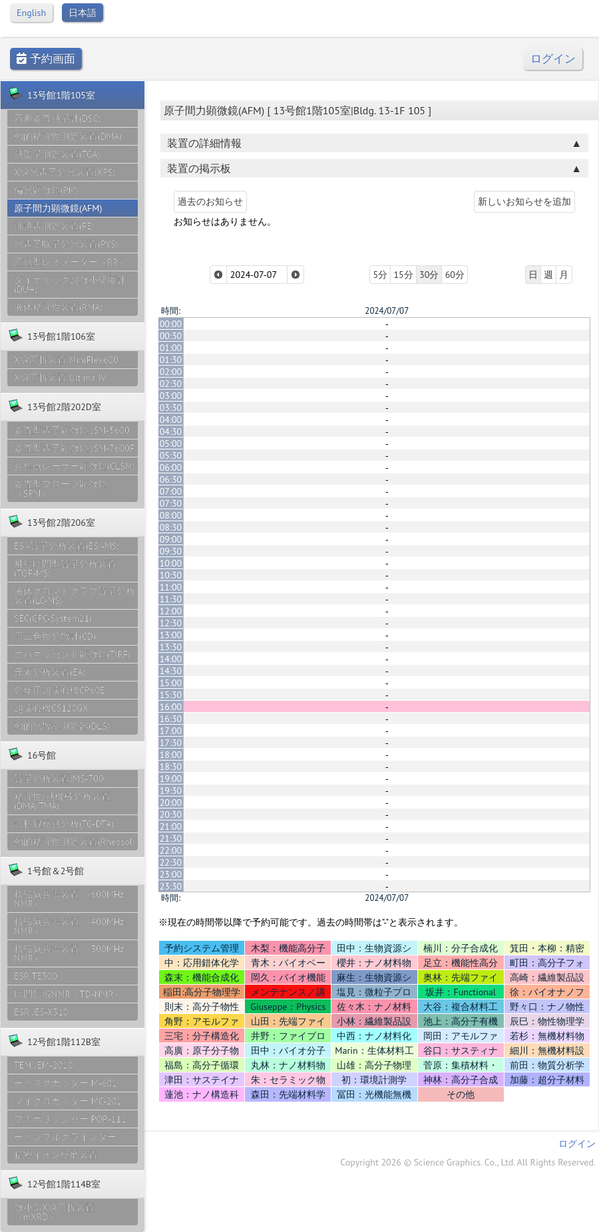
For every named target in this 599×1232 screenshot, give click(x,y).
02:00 (171, 372)
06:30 (171, 479)
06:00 (171, 467)
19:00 (171, 779)
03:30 (171, 408)
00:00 (171, 324)
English (31, 13)
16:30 (171, 719)
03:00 (171, 396)
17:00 (171, 731)
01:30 (171, 360)
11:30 (171, 599)
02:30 (171, 384)
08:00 (171, 515)
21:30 (171, 838)
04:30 (171, 431)
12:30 (171, 623)
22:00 (171, 850)
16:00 (171, 707)
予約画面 (46, 59)
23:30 (171, 886)
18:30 (171, 767)
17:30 (171, 743)
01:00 (171, 348)
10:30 (171, 575)
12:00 (171, 611)
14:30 (171, 671)
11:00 (171, 587)
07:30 (171, 503)
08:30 (171, 527)
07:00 (171, 491)
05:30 (171, 455)
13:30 (171, 647)
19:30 (171, 791)
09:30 (171, 551)
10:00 (171, 563)
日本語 (83, 13)
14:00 (171, 659)
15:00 (171, 683)
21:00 (171, 826)
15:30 (171, 695)
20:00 (171, 802)
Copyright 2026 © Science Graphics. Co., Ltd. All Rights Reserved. (468, 1162)
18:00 (171, 755)
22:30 (171, 862)
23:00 (171, 874)
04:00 (171, 420)
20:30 (171, 814)
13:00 (171, 635)
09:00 (171, 539)
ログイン (553, 59)
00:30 (171, 336)
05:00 (171, 443)
